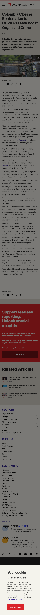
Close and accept (15, 607)
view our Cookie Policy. (14, 599)
